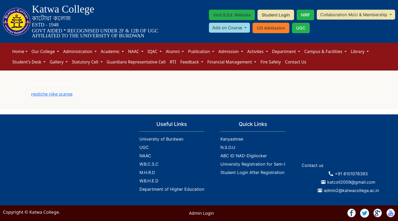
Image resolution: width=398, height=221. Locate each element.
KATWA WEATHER (348, 140)
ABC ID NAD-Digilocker (243, 155)
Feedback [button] (190, 62)
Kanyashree (231, 139)
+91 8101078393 (351, 173)
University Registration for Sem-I (252, 164)
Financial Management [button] (230, 62)
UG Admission (271, 28)
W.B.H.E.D (149, 180)
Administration (78, 51)
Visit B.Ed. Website (232, 15)
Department (284, 51)
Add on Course (227, 27)
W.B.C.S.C (149, 164)
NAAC (134, 51)
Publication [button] (199, 51)
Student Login (276, 15)
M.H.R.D (147, 172)
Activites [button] (256, 51)
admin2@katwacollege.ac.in (351, 190)
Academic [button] (111, 51)
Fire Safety (270, 62)
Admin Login (201, 213)
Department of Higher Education (171, 189)
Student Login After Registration (252, 172)
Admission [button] (229, 51)
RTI (173, 62)
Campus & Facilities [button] (323, 51)
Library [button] (358, 51)
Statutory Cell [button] (85, 62)
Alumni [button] (173, 51)
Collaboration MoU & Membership (354, 14)
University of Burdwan (161, 139)
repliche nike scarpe (52, 94)
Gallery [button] (57, 62)
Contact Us (295, 62)
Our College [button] (44, 51)
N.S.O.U (227, 147)
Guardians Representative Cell (136, 62)
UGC (301, 28)
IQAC (153, 51)
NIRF (305, 15)
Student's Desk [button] (27, 62)
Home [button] (18, 51)
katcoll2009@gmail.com (351, 182)
